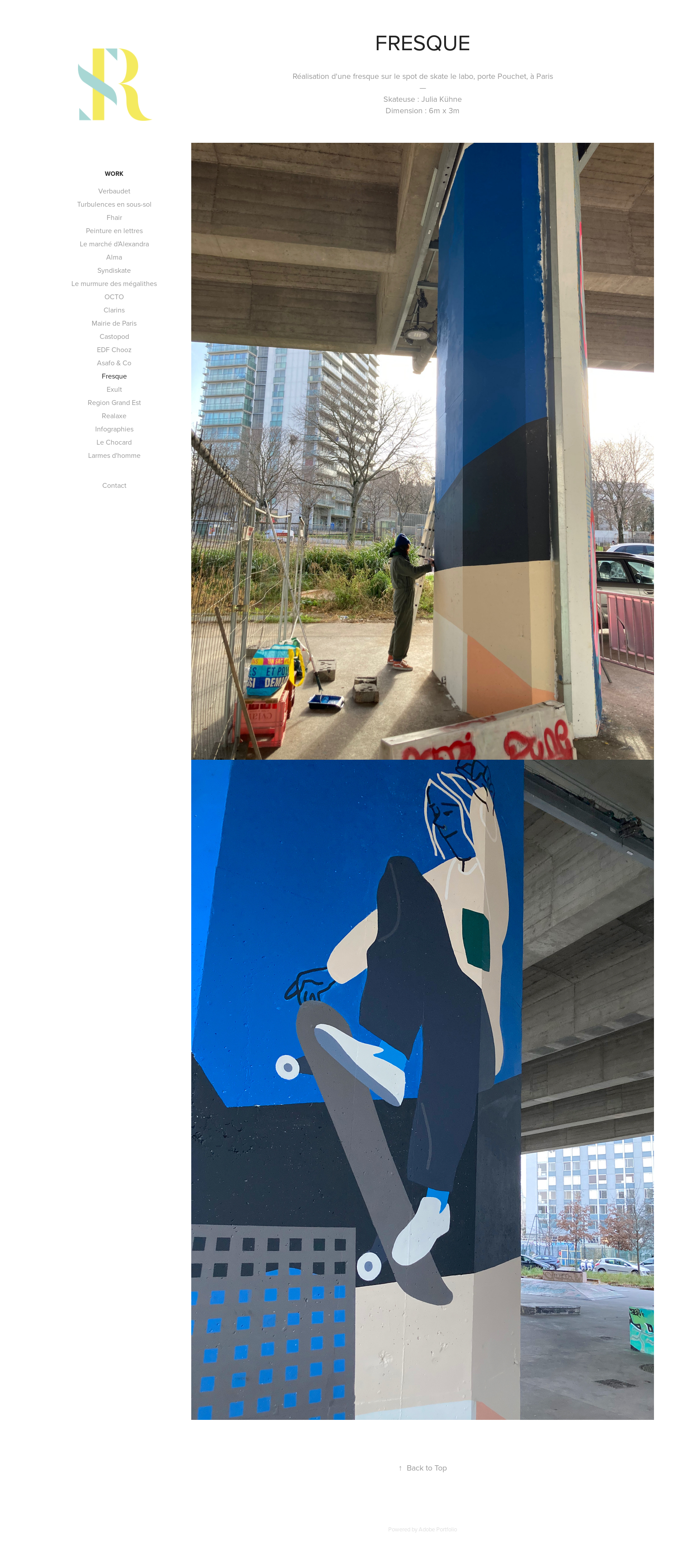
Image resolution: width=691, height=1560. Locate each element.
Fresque (114, 376)
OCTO (114, 296)
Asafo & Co (114, 363)
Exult (114, 389)
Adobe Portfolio (438, 1529)
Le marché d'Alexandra (114, 244)
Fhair (114, 217)
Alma (114, 257)
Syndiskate (114, 270)
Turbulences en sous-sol (114, 204)
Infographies (114, 429)
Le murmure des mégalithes (114, 283)
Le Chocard (114, 442)
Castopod (114, 336)
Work (114, 173)
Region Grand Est (114, 402)
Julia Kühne (441, 98)
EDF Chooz (114, 349)
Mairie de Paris (114, 323)
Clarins (114, 310)
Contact (114, 485)
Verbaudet (114, 191)
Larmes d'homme (114, 455)
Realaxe (114, 415)
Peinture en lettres (114, 230)
